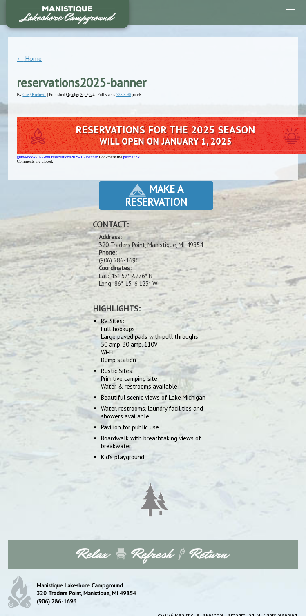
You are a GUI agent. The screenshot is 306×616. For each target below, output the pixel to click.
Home (29, 58)
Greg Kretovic (34, 94)
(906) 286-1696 (56, 601)
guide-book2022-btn (33, 157)
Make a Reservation (156, 195)
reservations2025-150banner (74, 157)
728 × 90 (123, 94)
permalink (131, 157)
